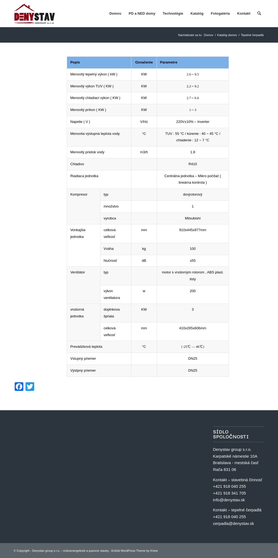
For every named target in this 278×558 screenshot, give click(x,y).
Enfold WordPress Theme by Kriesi (134, 550)
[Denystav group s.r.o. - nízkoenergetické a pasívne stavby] (35, 13)
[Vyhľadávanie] (259, 13)
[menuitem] (115, 13)
